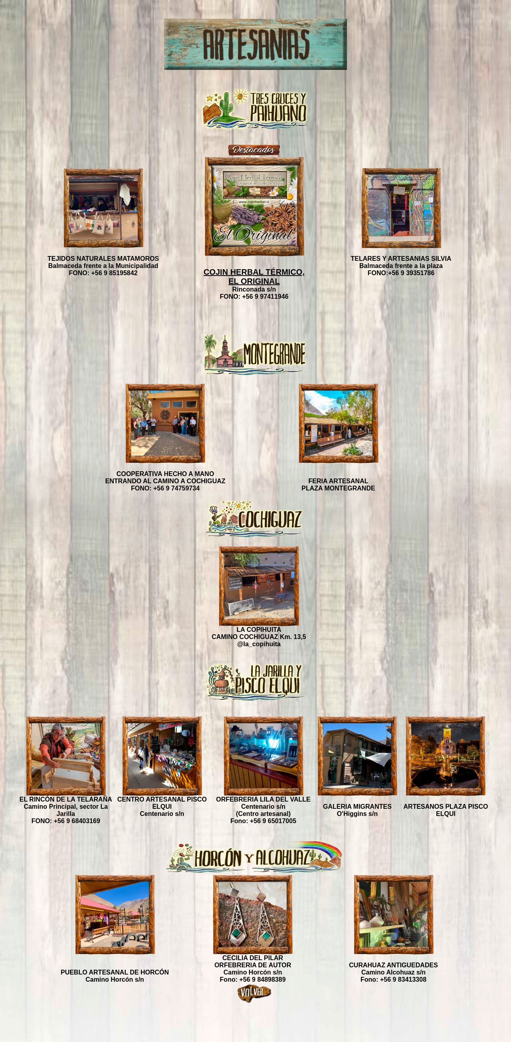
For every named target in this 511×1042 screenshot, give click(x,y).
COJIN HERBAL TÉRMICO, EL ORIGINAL (254, 277)
